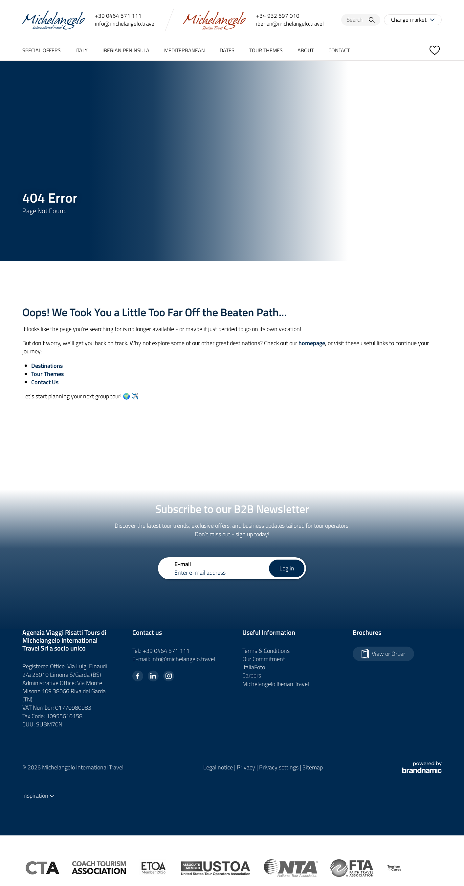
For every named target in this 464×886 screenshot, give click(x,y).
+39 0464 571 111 (118, 16)
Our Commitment (263, 658)
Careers (251, 675)
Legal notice (218, 767)
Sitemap (312, 767)
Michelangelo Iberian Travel (275, 683)
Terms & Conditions (266, 650)
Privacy (246, 767)
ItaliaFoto (253, 667)
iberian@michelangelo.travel (290, 24)
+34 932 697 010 (277, 16)
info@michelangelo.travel (125, 24)
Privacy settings (279, 767)
